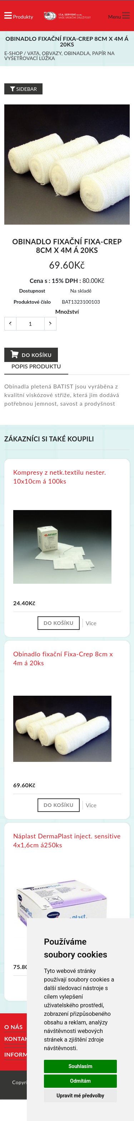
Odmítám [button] (80, 1081)
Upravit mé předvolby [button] (80, 1095)
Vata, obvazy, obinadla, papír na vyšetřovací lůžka (59, 55)
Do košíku (31, 354)
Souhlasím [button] (81, 1066)
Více (91, 623)
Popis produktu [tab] (36, 366)
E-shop (13, 53)
